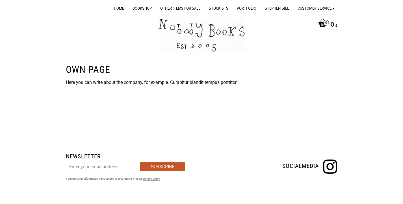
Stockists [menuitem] (218, 8)
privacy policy (151, 178)
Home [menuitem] (119, 8)
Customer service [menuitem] (315, 8)
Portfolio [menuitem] (246, 8)
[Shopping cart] (326, 25)
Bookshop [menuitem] (142, 8)
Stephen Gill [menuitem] (277, 8)
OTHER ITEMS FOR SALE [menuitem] (180, 8)
